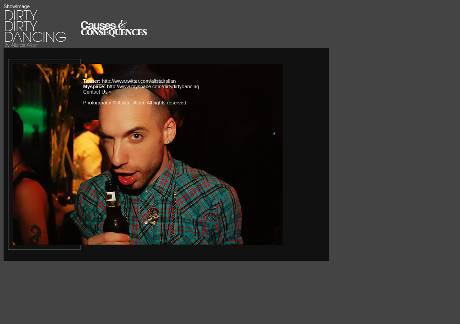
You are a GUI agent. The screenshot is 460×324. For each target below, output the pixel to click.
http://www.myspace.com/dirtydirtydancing (153, 86)
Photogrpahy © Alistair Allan (113, 102)
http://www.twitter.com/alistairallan (139, 81)
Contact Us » (97, 91)
